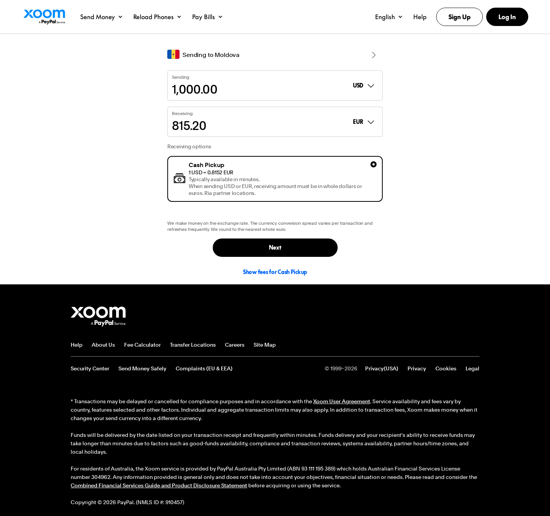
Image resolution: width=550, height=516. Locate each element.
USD (364, 85)
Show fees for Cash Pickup (275, 272)
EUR (364, 122)
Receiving (182, 113)
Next (275, 247)
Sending (180, 77)
